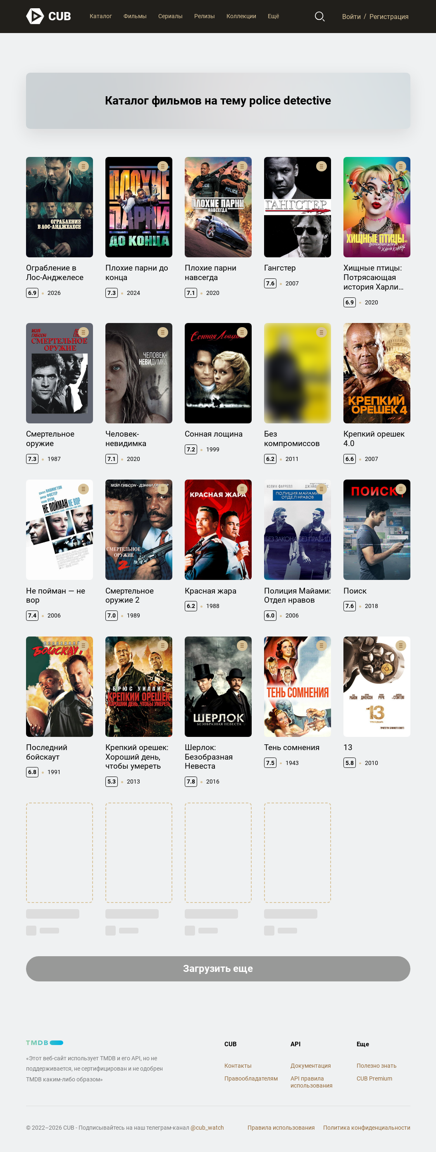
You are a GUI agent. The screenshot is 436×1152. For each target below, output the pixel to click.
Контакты (238, 1065)
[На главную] (48, 16)
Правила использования (281, 1127)
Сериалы (170, 16)
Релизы (204, 16)
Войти (351, 16)
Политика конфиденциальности (366, 1127)
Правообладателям (251, 1078)
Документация (311, 1065)
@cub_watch (207, 1127)
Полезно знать (377, 1065)
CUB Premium (374, 1078)
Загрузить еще (218, 968)
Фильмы (135, 16)
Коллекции (241, 16)
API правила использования (312, 1082)
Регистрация (389, 16)
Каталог (101, 16)
